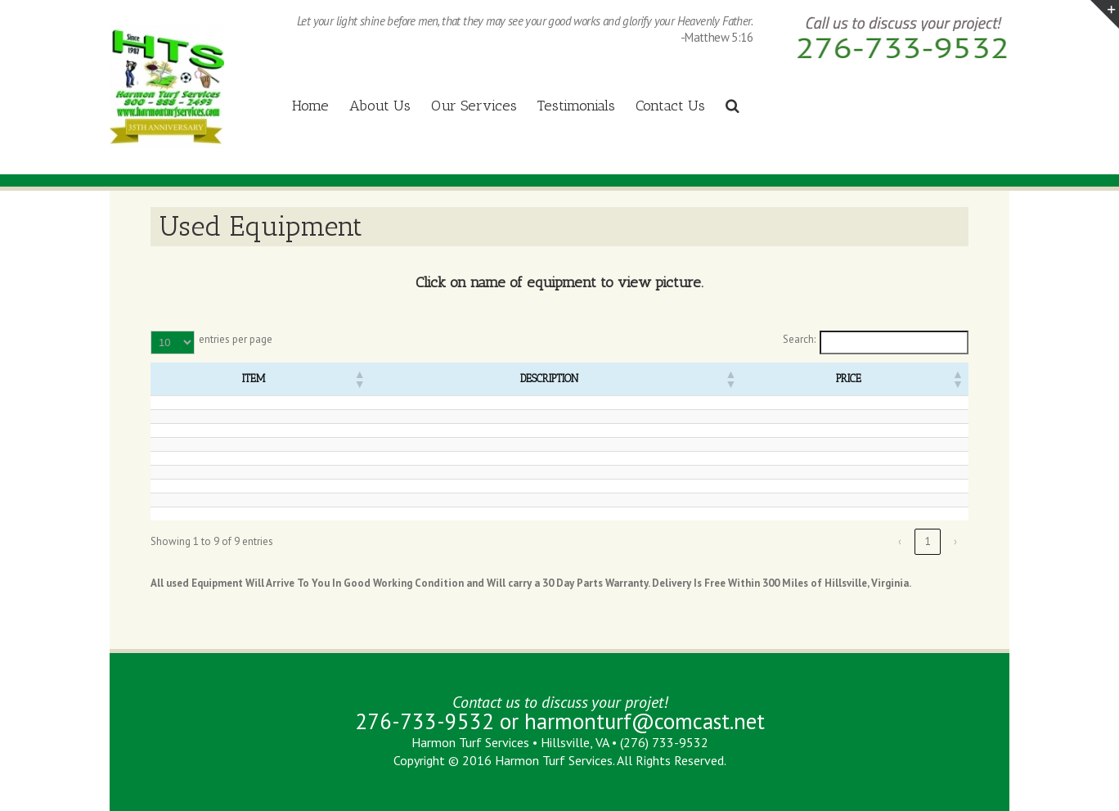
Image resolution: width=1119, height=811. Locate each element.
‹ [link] (899, 541)
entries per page (235, 339)
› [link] (955, 541)
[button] (359, 379)
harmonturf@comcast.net (644, 721)
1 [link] (928, 541)
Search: (799, 339)
